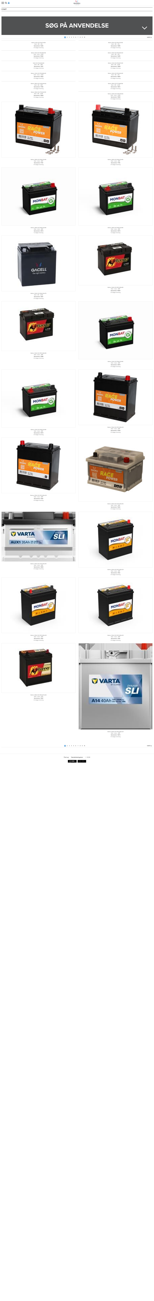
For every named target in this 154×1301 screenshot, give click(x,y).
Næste (149, 227)
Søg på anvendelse (77, 216)
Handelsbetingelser (77, 1293)
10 (84, 227)
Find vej (66, 1293)
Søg (6, 3)
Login (9, 3)
